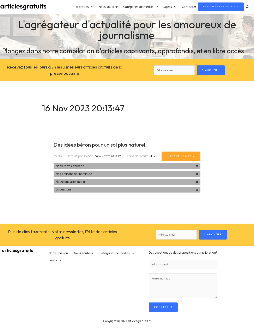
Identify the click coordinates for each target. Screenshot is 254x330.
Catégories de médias (130, 7)
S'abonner (212, 70)
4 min (154, 157)
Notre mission (58, 253)
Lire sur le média (181, 157)
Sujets (159, 7)
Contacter (178, 7)
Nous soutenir (98, 7)
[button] (74, 7)
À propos (74, 7)
